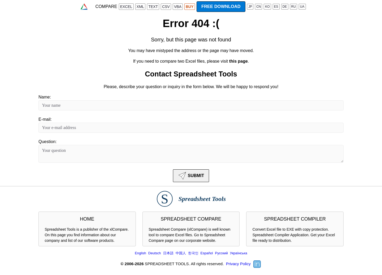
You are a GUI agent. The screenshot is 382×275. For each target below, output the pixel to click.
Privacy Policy (238, 263)
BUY (190, 7)
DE (285, 6)
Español (207, 253)
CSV (166, 7)
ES (276, 6)
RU (293, 6)
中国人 (181, 253)
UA (302, 6)
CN (258, 6)
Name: (44, 97)
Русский (221, 253)
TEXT (153, 7)
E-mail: (45, 119)
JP (250, 6)
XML (140, 7)
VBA (177, 7)
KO (267, 6)
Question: (47, 141)
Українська (238, 253)
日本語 (168, 253)
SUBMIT (191, 175)
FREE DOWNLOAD (221, 6)
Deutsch (154, 253)
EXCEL (126, 7)
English (140, 253)
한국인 (193, 253)
